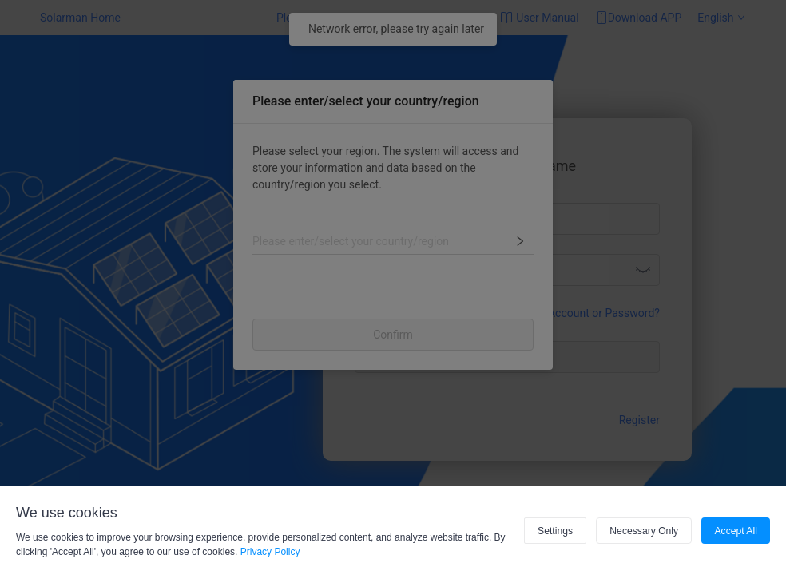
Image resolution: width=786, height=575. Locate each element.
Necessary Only (646, 531)
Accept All (736, 531)
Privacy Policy (270, 551)
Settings (557, 531)
